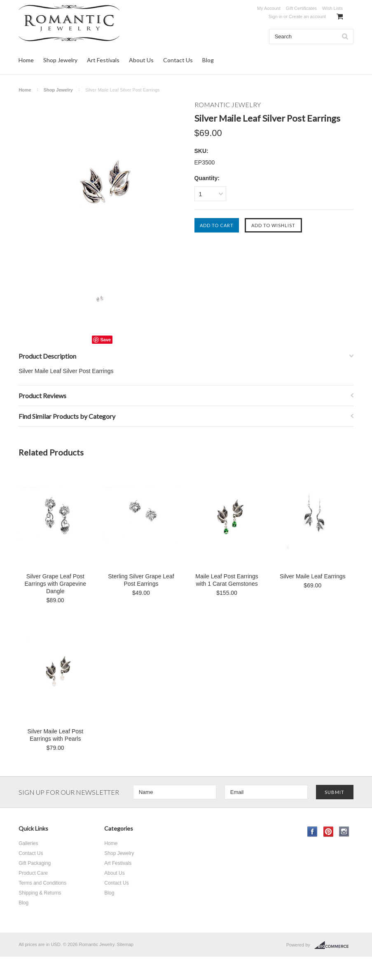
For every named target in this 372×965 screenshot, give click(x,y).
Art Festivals (103, 59)
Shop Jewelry (60, 59)
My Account (269, 8)
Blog (208, 59)
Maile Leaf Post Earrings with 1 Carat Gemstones (226, 580)
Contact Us (178, 59)
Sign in (276, 16)
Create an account (307, 16)
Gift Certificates (301, 8)
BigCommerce (333, 945)
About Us (141, 59)
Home (26, 59)
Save (105, 339)
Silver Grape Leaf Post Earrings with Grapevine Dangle (55, 583)
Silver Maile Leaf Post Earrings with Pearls (55, 735)
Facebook (312, 831)
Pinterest (328, 831)
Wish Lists (332, 8)
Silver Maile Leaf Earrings (313, 576)
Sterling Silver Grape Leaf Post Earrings (141, 580)
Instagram (344, 831)
